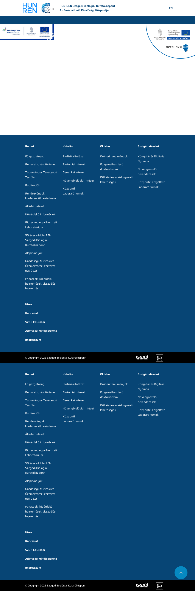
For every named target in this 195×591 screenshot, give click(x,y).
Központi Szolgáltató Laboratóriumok (151, 184)
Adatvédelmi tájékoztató (41, 331)
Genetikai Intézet (74, 172)
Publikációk (32, 185)
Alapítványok (33, 253)
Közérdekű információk (40, 214)
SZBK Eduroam (35, 322)
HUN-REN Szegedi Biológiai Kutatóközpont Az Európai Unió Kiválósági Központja (69, 8)
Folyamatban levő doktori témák (111, 166)
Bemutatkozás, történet (40, 164)
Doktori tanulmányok (114, 156)
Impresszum (33, 339)
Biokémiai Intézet (74, 164)
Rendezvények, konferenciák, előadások (40, 196)
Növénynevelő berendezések (147, 171)
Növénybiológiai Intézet (78, 180)
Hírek (28, 304)
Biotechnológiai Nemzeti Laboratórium (41, 224)
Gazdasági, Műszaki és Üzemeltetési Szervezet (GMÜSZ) (40, 266)
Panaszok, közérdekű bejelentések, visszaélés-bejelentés (40, 284)
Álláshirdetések (35, 206)
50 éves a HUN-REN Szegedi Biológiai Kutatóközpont (38, 240)
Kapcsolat (31, 313)
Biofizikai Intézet (73, 156)
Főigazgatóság (34, 156)
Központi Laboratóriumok (73, 191)
